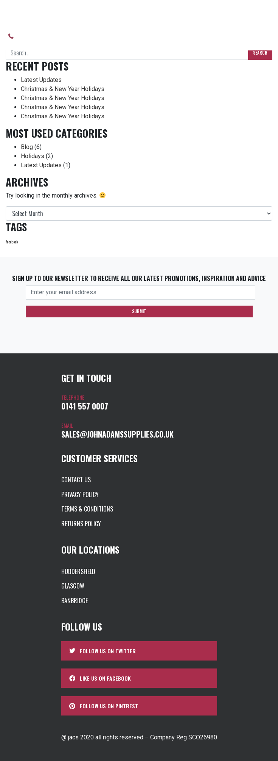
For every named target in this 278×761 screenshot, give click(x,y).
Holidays (32, 156)
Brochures (120, 36)
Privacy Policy (80, 494)
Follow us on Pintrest (103, 706)
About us (82, 36)
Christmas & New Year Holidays (62, 89)
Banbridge (74, 600)
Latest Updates (41, 79)
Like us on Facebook (100, 678)
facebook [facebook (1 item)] (12, 241)
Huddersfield (78, 571)
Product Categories (110, 13)
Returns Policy (81, 523)
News (152, 36)
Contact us (185, 36)
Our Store (48, 13)
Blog (27, 147)
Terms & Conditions (87, 508)
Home (12, 13)
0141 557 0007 (37, 36)
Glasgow (72, 585)
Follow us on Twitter (102, 651)
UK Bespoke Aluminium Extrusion (203, 13)
